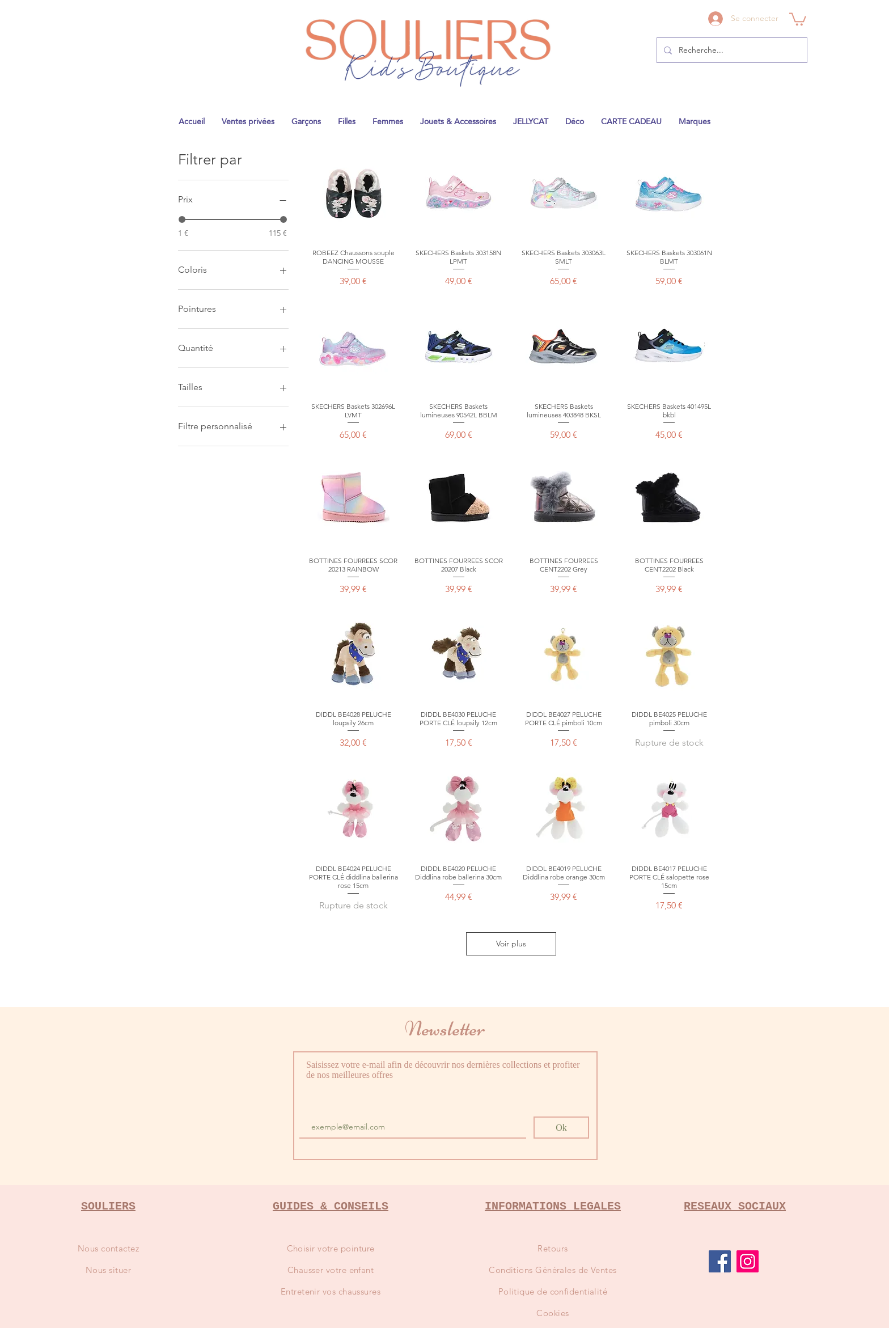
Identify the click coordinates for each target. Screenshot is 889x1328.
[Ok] (561, 1127)
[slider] (182, 219)
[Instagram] (747, 1261)
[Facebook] (720, 1261)
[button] (797, 18)
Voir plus (511, 943)
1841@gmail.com (585, 3)
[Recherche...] (731, 50)
